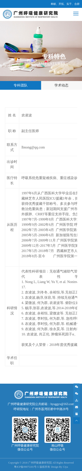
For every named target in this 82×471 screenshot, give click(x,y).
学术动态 (61, 85)
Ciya (65, 466)
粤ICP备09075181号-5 (26, 466)
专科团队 (21, 85)
